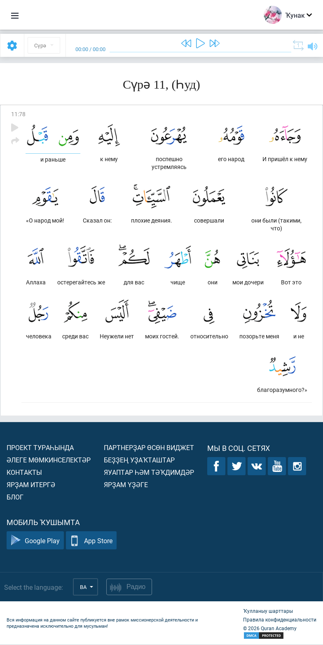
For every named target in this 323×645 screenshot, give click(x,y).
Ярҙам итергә (31, 485)
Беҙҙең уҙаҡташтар (139, 460)
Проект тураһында (40, 448)
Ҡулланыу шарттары (268, 611)
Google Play (35, 541)
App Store (91, 541)
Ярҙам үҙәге (126, 485)
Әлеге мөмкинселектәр (49, 460)
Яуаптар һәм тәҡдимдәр (149, 473)
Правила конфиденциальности (279, 620)
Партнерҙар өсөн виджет (149, 448)
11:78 (18, 114)
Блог (15, 497)
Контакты (24, 473)
